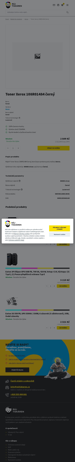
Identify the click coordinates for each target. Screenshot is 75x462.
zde (19, 238)
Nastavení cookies (59, 234)
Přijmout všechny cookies (21, 234)
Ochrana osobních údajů (16, 240)
